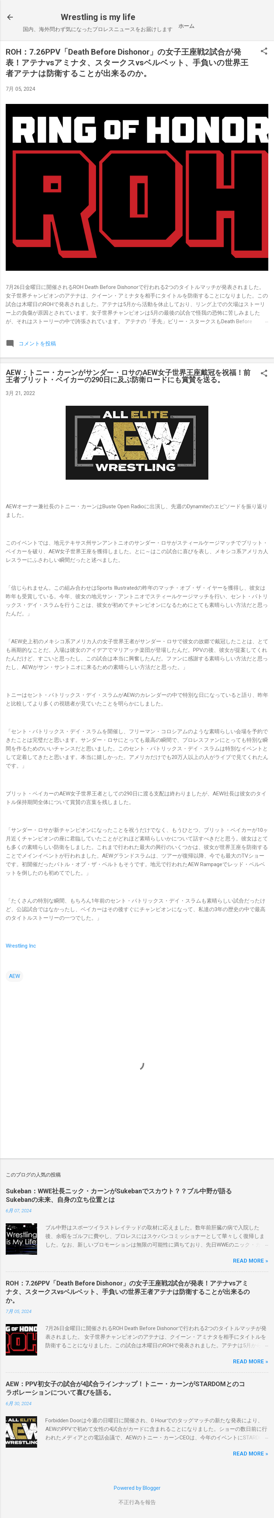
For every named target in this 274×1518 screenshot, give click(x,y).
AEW (14, 976)
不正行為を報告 (137, 1502)
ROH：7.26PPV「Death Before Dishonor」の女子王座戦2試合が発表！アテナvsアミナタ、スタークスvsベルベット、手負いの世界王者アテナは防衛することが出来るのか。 (127, 63)
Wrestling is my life (98, 17)
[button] (264, 52)
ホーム (186, 26)
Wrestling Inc (21, 946)
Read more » (250, 1261)
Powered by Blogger (137, 1488)
